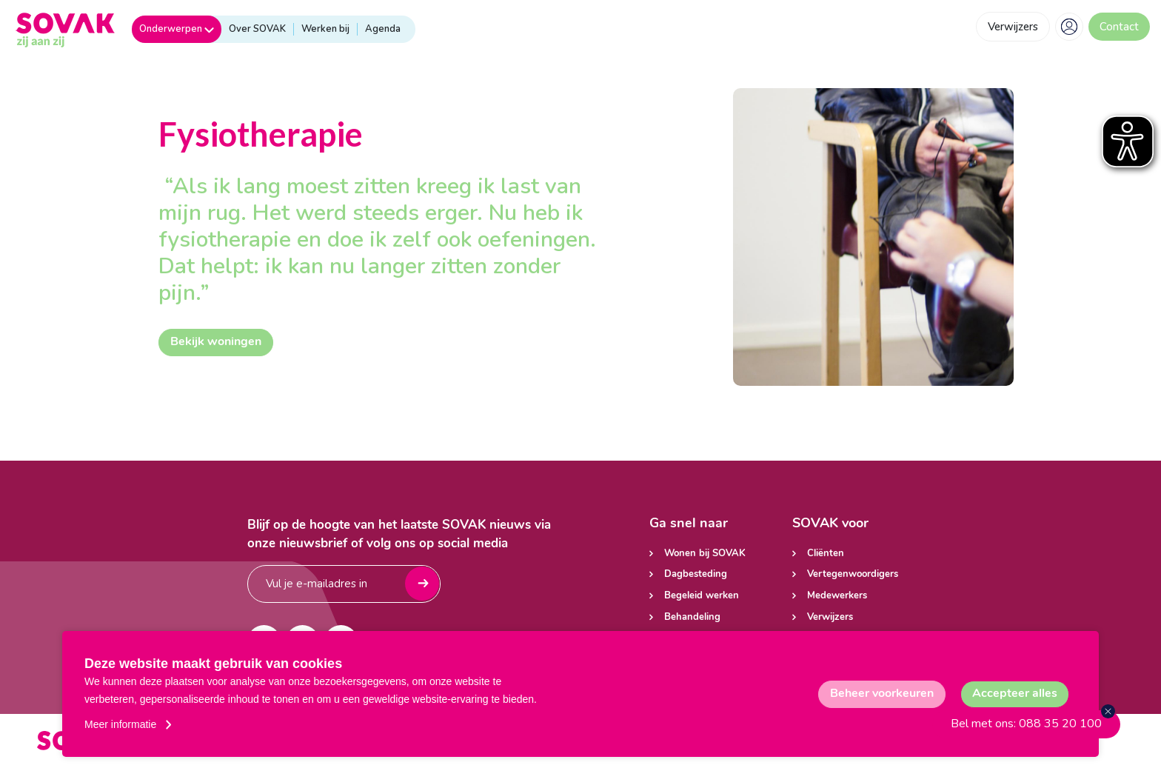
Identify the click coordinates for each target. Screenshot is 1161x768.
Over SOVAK (257, 29)
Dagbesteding (695, 574)
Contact (1119, 26)
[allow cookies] (1014, 694)
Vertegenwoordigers (852, 574)
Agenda (383, 29)
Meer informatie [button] (120, 724)
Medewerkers (837, 596)
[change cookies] (882, 694)
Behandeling (692, 617)
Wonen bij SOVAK (705, 553)
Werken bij (325, 29)
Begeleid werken (701, 596)
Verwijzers (1013, 26)
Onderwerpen (176, 29)
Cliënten (825, 553)
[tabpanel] (873, 237)
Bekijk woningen (215, 342)
